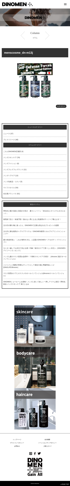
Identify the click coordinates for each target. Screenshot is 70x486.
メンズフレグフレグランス (13, 169)
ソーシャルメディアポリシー (47, 443)
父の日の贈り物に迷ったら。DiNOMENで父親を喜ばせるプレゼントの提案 (31, 225)
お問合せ (17, 446)
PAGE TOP (65, 484)
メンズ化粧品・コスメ (11, 182)
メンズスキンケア (9, 157)
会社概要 (47, 439)
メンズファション (9, 163)
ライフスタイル (9, 188)
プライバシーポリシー (17, 443)
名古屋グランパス (9, 194)
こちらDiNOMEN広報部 (12, 151)
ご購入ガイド (47, 446)
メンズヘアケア (9, 176)
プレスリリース (9, 140)
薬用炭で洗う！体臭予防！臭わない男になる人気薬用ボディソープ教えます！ (32, 219)
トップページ (17, 439)
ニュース (6, 134)
